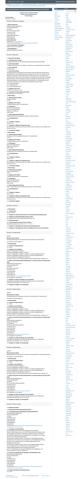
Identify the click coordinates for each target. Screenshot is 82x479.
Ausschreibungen (16, 4)
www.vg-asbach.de (18, 41)
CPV (14, 1)
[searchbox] (70, 11)
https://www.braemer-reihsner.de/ (22, 390)
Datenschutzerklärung (46, 475)
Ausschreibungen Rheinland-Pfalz (29, 4)
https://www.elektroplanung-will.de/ (23, 276)
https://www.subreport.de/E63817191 (29, 43)
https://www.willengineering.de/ (22, 334)
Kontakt (22, 1)
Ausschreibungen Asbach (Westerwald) (47, 4)
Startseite (10, 1)
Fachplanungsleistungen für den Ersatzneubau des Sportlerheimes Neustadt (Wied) (26, 5)
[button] (60, 8)
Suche (17, 1)
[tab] (59, 9)
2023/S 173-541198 (27, 224)
